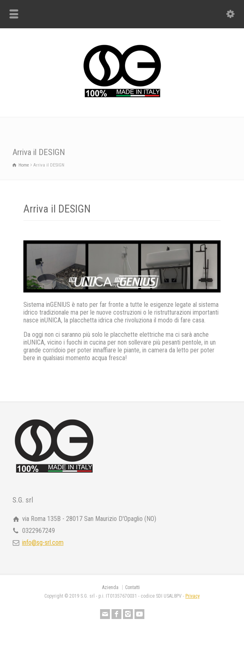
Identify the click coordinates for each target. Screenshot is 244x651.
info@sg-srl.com (43, 542)
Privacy (192, 596)
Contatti (132, 587)
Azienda (110, 587)
